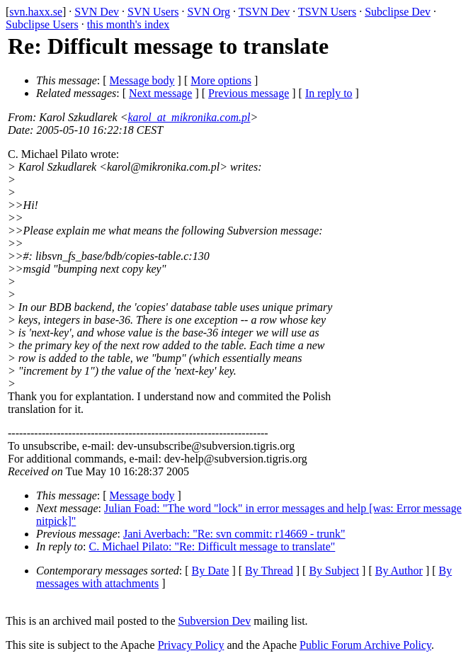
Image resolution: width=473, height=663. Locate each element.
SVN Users (152, 12)
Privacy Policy (191, 645)
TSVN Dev (264, 12)
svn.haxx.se (35, 12)
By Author (399, 571)
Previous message (248, 93)
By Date (210, 571)
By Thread (269, 571)
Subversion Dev (214, 621)
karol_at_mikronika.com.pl (188, 117)
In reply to (329, 93)
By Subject (334, 571)
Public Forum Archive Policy (365, 645)
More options (220, 80)
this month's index (128, 24)
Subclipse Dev (398, 12)
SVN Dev (96, 12)
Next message (160, 93)
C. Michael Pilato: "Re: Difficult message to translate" (212, 546)
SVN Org (208, 12)
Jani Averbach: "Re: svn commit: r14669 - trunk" (234, 534)
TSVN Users (327, 12)
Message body (142, 80)
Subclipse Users (42, 24)
